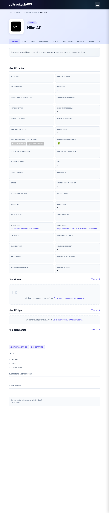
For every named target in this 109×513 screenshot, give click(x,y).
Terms (12, 363)
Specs (55, 41)
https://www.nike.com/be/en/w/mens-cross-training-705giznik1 (77, 228)
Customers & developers (20, 374)
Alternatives (15, 386)
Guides (91, 41)
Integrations (43, 41)
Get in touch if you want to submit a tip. (68, 320)
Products (80, 41)
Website (13, 359)
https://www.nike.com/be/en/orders (25, 228)
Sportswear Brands (29, 13)
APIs (18, 13)
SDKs (33, 41)
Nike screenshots (17, 330)
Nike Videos (15, 279)
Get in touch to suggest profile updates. (69, 298)
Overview (14, 41)
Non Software (37, 347)
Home (11, 13)
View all (95, 279)
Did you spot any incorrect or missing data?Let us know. (26, 401)
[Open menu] (97, 4)
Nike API (43, 13)
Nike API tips (15, 310)
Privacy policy (15, 367)
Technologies (67, 41)
